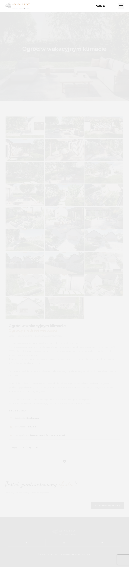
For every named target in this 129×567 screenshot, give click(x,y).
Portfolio (100, 6)
